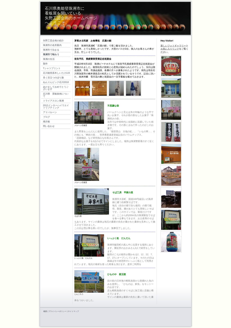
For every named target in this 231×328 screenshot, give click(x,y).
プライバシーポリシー (57, 311)
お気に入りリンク (170, 48)
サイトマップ (73, 311)
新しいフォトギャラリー (173, 45)
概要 (45, 311)
